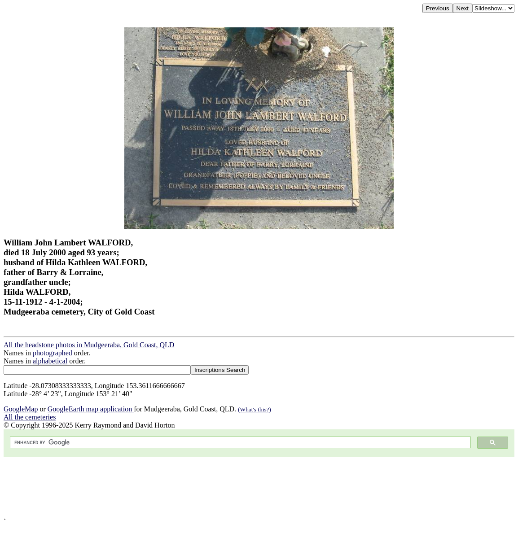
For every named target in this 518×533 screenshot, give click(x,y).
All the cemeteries (30, 417)
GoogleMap (21, 409)
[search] (239, 442)
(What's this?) (254, 409)
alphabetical (50, 361)
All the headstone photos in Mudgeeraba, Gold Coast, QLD (89, 345)
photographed (52, 353)
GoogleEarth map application (91, 409)
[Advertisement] (259, 487)
